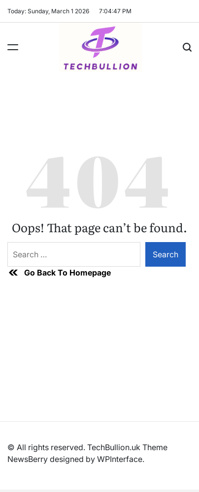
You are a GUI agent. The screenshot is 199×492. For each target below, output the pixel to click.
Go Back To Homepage (59, 272)
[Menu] (12, 47)
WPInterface (119, 459)
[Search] (187, 47)
